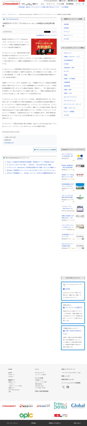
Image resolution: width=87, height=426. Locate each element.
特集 (10, 391)
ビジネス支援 (60, 4)
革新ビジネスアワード (68, 369)
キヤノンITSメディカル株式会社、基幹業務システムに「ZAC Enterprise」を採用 (68, 155)
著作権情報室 (69, 4)
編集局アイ (35, 4)
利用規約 (33, 423)
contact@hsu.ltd (9, 143)
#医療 (65, 75)
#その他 (66, 39)
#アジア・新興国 (69, 111)
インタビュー (12, 384)
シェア (54, 32)
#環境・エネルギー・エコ (72, 57)
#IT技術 (66, 64)
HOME (23, 4)
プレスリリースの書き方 (73, 307)
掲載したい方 (62, 0)
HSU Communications (12, 19)
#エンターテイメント (51, 35)
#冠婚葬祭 (67, 82)
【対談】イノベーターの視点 (15, 386)
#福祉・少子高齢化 (70, 78)
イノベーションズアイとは (51, 0)
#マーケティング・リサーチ (72, 104)
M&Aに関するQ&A (39, 386)
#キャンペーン (68, 35)
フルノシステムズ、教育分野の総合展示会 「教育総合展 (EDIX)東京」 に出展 (68, 196)
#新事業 (66, 24)
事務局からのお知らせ (55, 423)
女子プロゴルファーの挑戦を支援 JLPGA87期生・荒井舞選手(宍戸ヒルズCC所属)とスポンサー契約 (68, 245)
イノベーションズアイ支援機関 (70, 383)
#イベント (67, 32)
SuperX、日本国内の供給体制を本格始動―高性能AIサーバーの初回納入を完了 (31, 162)
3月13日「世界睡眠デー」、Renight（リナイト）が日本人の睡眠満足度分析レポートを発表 (35, 173)
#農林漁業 (67, 86)
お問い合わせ (77, 423)
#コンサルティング (69, 100)
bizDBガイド (11, 374)
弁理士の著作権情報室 (41, 391)
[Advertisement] (29, 191)
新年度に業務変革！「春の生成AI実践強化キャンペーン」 (68, 167)
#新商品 (66, 28)
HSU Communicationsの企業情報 (46, 150)
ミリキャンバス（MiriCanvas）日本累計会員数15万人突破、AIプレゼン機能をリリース (33, 167)
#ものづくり (67, 53)
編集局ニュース (12, 382)
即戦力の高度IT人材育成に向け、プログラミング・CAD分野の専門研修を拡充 (68, 217)
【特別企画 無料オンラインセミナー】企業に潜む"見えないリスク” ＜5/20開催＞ (43, 7)
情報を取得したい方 (72, 0)
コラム (42, 4)
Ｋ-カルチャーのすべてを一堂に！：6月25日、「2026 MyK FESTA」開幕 (29, 165)
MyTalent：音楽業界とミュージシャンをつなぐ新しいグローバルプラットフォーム (32, 170)
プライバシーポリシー (12, 423)
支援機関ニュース (39, 380)
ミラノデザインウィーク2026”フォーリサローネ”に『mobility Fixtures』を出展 (68, 226)
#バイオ (66, 71)
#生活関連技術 (40, 35)
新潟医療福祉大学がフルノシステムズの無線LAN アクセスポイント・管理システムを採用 (68, 185)
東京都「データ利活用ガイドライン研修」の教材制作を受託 (68, 176)
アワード (78, 4)
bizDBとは (11, 376)
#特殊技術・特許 (69, 68)
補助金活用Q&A (38, 384)
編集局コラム (12, 387)
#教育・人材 (67, 93)
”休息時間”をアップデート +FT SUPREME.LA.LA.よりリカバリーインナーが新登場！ (68, 236)
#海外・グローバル (70, 108)
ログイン (82, 0)
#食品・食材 (67, 89)
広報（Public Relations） (14, 389)
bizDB (28, 4)
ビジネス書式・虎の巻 (40, 387)
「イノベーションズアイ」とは (70, 372)
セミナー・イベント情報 (40, 382)
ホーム (4, 14)
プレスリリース (50, 4)
